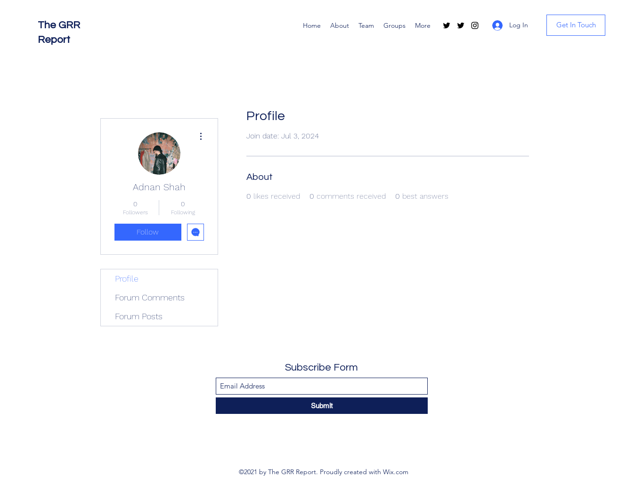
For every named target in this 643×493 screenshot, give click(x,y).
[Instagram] (475, 25)
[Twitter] (446, 25)
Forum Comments (150, 297)
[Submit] (322, 405)
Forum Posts (139, 316)
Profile (126, 278)
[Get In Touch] (575, 25)
